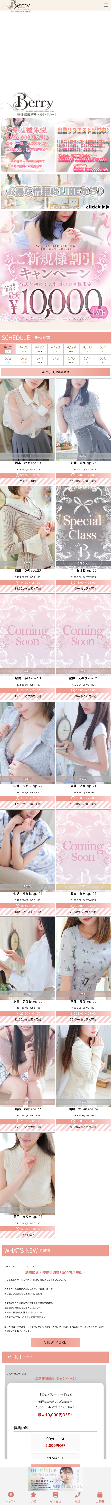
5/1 (103, 349)
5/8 (103, 360)
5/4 (39, 360)
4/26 (23, 349)
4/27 (39, 349)
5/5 (55, 360)
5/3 (24, 360)
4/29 (71, 349)
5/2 (8, 360)
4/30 (87, 349)
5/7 (87, 360)
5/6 (71, 360)
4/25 (8, 349)
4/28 (55, 349)
